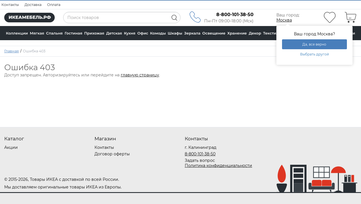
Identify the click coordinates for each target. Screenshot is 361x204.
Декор (255, 33)
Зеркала (192, 33)
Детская (114, 33)
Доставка (33, 5)
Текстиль (272, 33)
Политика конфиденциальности (218, 165)
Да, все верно (314, 44)
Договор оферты (112, 153)
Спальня (54, 33)
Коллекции (17, 33)
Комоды (158, 33)
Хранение (237, 33)
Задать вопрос (200, 160)
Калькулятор (18, 47)
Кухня (129, 33)
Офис (142, 33)
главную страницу (140, 75)
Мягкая (37, 33)
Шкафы (175, 33)
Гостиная (73, 33)
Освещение (213, 33)
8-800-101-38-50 (200, 153)
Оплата (53, 5)
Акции (11, 147)
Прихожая (94, 33)
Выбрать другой (314, 54)
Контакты (10, 5)
